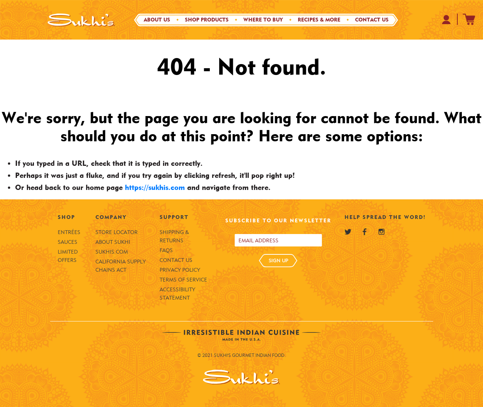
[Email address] (278, 240)
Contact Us (372, 20)
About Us (157, 20)
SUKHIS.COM (111, 252)
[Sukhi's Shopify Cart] (469, 19)
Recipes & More (319, 20)
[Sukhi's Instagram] (381, 231)
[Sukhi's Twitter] (348, 231)
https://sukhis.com (155, 187)
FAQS (166, 250)
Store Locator (116, 232)
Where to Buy (263, 20)
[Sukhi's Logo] (81, 19)
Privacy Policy (180, 270)
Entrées (69, 232)
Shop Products (207, 20)
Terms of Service (183, 280)
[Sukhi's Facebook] (364, 231)
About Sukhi (112, 242)
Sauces (67, 242)
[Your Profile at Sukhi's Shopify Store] (446, 19)
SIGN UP (278, 260)
